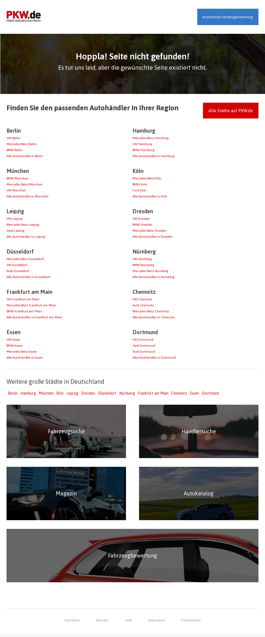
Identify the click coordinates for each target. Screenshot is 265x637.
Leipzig (72, 393)
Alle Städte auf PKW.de (230, 110)
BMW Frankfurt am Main (24, 311)
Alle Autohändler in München (27, 196)
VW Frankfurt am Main (23, 299)
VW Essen (13, 340)
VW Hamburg (142, 144)
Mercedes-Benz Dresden (149, 231)
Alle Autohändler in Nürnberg (153, 277)
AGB (128, 623)
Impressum (156, 623)
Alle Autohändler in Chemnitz (153, 317)
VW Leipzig (15, 219)
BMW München (17, 178)
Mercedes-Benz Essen (22, 351)
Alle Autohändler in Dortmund (154, 357)
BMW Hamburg (143, 150)
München (46, 393)
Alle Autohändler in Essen (25, 357)
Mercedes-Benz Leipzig (23, 225)
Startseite (72, 623)
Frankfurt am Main (153, 393)
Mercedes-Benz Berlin (22, 144)
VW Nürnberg (142, 259)
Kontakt (102, 623)
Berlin (13, 393)
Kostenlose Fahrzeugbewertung (228, 17)
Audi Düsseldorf (18, 271)
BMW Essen (15, 346)
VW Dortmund (142, 340)
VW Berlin (13, 138)
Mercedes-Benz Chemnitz (150, 311)
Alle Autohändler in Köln (149, 196)
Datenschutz (191, 623)
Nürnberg (127, 393)
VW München (16, 190)
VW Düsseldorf (17, 265)
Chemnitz (179, 393)
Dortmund (210, 393)
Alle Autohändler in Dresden (152, 237)
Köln (60, 393)
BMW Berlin (15, 150)
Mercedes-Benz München (24, 184)
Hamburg (28, 393)
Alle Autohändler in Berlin (25, 156)
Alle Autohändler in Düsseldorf (28, 277)
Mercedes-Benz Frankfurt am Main (31, 305)
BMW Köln (139, 184)
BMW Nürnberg (143, 265)
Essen (194, 393)
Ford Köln (139, 190)
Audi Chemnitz (143, 305)
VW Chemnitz (142, 299)
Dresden (88, 393)
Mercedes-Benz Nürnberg (150, 271)
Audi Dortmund (143, 351)
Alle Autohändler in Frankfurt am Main (34, 317)
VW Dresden (141, 219)
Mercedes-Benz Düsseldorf (25, 259)
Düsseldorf (107, 393)
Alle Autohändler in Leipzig (26, 237)
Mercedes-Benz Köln (146, 178)
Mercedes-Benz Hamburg (150, 138)
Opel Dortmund (143, 346)
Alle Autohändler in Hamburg (153, 156)
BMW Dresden (142, 225)
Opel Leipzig (15, 231)
